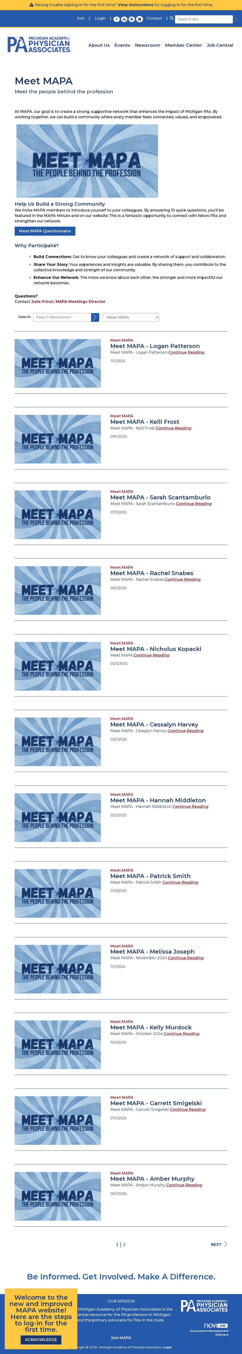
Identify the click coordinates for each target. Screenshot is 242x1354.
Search (24, 317)
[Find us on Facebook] (117, 19)
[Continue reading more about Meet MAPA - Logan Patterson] (186, 352)
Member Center (183, 45)
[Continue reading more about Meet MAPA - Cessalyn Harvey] (185, 731)
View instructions (135, 5)
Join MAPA (121, 1338)
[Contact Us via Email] (139, 19)
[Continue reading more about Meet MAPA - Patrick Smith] (180, 882)
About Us (99, 45)
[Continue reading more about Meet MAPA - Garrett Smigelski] (188, 1109)
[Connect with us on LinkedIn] (125, 19)
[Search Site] (172, 18)
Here (18, 1317)
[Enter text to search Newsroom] (62, 317)
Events (122, 45)
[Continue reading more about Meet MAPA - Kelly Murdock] (181, 1033)
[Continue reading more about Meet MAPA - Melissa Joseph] (186, 958)
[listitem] (83, 18)
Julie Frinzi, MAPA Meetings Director (68, 301)
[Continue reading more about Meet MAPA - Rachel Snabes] (183, 579)
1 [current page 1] (117, 1244)
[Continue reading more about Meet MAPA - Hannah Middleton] (190, 806)
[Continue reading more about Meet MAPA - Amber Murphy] (184, 1185)
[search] (235, 19)
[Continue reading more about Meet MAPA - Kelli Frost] (173, 428)
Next (219, 1244)
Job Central (220, 45)
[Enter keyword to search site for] (204, 19)
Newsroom (147, 45)
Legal (167, 1347)
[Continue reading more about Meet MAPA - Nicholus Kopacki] (151, 655)
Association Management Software (209, 1330)
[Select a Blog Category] (131, 317)
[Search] (95, 317)
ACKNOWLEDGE (41, 1339)
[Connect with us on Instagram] (132, 19)
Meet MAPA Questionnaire (45, 231)
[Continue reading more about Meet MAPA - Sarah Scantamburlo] (194, 503)
